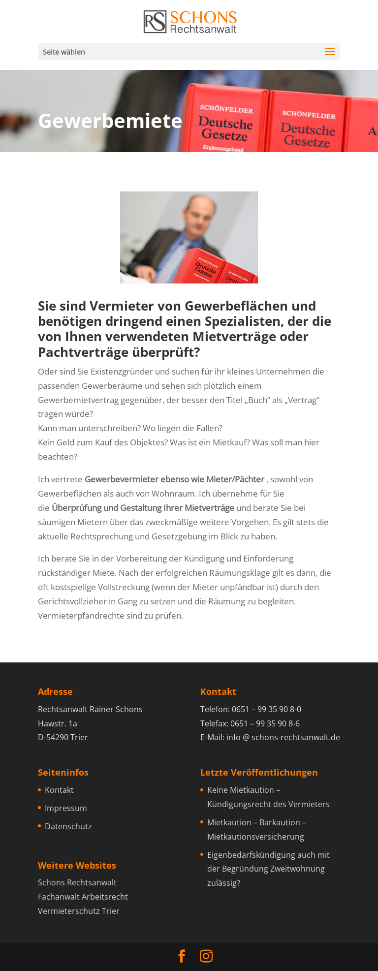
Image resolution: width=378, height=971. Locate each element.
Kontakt (59, 789)
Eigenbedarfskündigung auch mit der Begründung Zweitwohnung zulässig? (268, 869)
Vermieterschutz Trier (79, 911)
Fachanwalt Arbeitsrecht (83, 896)
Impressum (66, 808)
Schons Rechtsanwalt (77, 882)
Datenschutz (68, 826)
